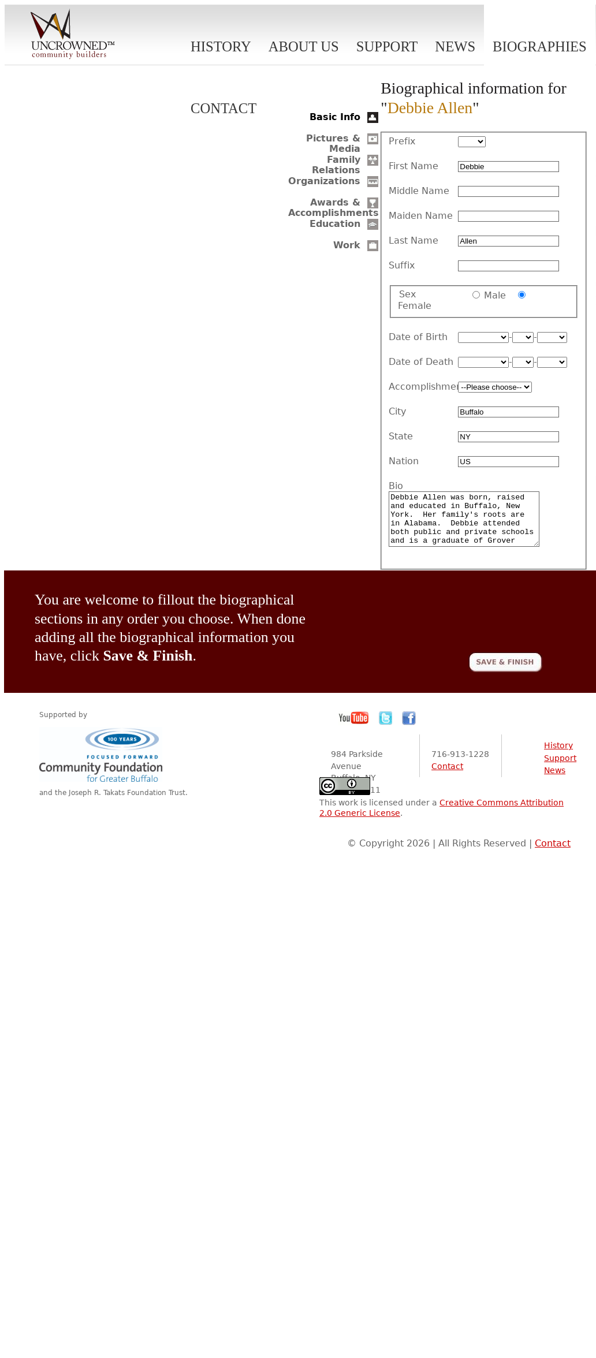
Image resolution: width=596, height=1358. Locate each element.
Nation (404, 461)
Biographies (540, 46)
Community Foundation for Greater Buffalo (102, 764)
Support (387, 46)
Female (414, 305)
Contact (223, 108)
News (455, 46)
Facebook (409, 729)
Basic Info (335, 116)
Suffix (402, 265)
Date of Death (421, 362)
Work (346, 245)
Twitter (386, 729)
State (401, 436)
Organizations (324, 181)
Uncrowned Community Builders (73, 35)
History (221, 46)
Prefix (402, 141)
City (397, 411)
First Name (413, 166)
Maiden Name (421, 216)
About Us (304, 46)
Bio (396, 486)
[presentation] (454, 623)
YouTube (354, 729)
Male (495, 295)
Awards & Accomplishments (333, 207)
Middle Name (419, 191)
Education (335, 223)
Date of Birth (418, 337)
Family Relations (336, 165)
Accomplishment (423, 387)
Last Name (413, 241)
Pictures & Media (333, 143)
